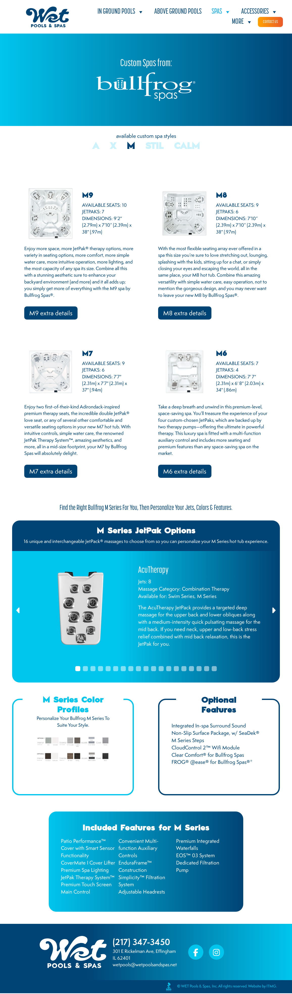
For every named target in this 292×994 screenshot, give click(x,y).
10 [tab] (146, 669)
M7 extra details (51, 472)
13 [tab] (168, 669)
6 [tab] (115, 669)
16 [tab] (191, 669)
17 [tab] (199, 669)
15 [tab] (183, 669)
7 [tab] (123, 669)
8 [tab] (130, 669)
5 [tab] (108, 669)
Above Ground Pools (178, 11)
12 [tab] (161, 669)
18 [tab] (206, 669)
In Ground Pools (121, 12)
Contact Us (270, 21)
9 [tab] (138, 669)
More (242, 22)
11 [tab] (153, 669)
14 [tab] (176, 669)
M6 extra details (185, 472)
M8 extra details (185, 313)
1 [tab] (77, 669)
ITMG (271, 987)
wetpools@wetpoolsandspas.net (145, 965)
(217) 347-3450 (143, 942)
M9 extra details (51, 313)
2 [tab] (85, 669)
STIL (154, 146)
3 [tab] (92, 669)
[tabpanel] (146, 609)
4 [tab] (100, 669)
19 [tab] (214, 669)
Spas (221, 12)
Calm (187, 146)
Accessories (259, 12)
